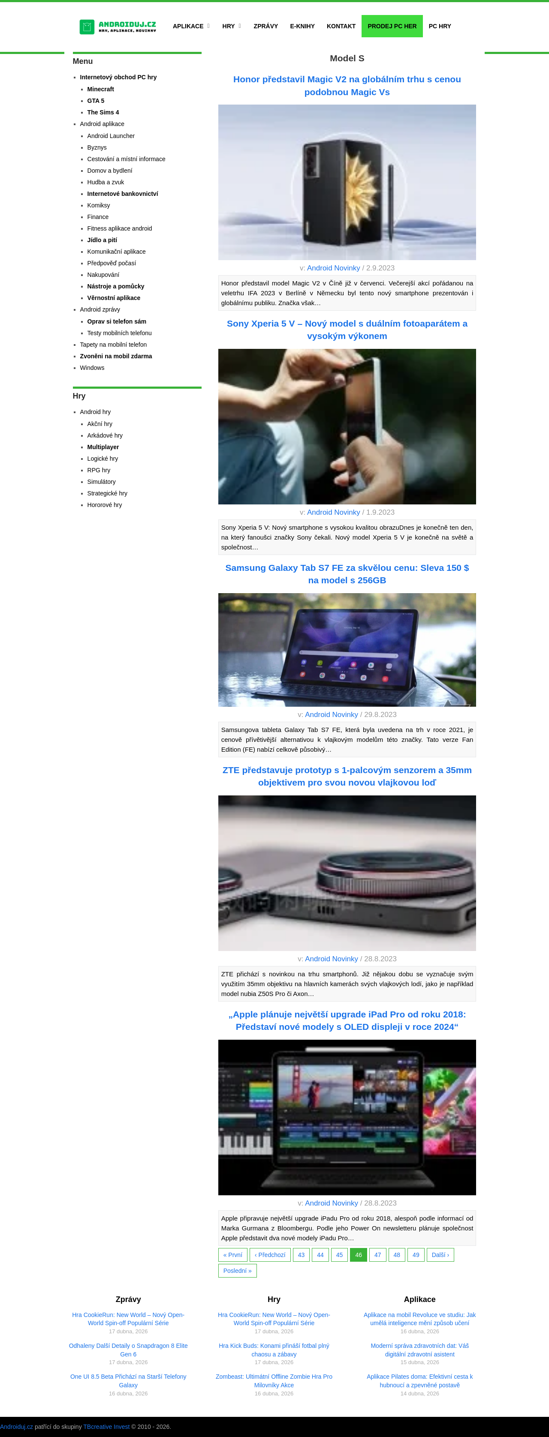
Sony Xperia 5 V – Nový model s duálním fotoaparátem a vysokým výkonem (347, 329)
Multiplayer (103, 447)
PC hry (440, 26)
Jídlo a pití (102, 240)
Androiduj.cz (16, 1426)
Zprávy (266, 26)
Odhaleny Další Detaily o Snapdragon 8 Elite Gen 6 (128, 1350)
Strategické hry (107, 493)
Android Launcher (111, 135)
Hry (229, 26)
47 (377, 1254)
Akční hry (99, 423)
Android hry (95, 411)
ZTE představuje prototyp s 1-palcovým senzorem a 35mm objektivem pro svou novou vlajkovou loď (347, 776)
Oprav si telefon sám (117, 321)
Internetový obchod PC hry (118, 77)
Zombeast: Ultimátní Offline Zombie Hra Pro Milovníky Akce (274, 1381)
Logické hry (102, 458)
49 (416, 1254)
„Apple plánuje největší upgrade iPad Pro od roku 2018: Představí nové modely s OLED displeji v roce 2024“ (347, 1020)
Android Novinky (333, 268)
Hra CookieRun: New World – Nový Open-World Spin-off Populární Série (128, 1319)
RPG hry (99, 470)
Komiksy (98, 205)
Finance (98, 216)
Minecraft (100, 89)
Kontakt (341, 26)
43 (301, 1254)
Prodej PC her (392, 26)
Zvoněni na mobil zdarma (116, 356)
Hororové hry (104, 504)
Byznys (97, 147)
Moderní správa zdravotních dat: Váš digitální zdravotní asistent (420, 1350)
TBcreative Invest (106, 1426)
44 (320, 1254)
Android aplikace (102, 123)
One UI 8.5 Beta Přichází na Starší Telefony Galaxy (128, 1381)
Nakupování (103, 274)
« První (232, 1254)
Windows (92, 367)
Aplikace (188, 26)
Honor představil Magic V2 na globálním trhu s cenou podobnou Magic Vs (347, 85)
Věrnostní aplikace (114, 297)
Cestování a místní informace (126, 159)
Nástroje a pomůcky (116, 286)
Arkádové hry (105, 435)
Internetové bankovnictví (122, 193)
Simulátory (101, 481)
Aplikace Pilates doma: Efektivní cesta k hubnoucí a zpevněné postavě (420, 1381)
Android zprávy (100, 309)
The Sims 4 (103, 112)
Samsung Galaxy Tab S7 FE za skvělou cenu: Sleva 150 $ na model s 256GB (347, 574)
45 (339, 1254)
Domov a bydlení (110, 170)
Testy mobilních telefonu (119, 333)
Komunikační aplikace (116, 251)
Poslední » (237, 1270)
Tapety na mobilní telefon (113, 344)
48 (397, 1254)
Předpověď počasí (111, 263)
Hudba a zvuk (105, 182)
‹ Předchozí (270, 1254)
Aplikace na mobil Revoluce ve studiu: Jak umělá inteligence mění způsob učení (420, 1319)
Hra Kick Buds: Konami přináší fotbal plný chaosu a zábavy (274, 1350)
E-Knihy (302, 26)
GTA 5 (96, 100)
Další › (440, 1254)
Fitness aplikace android (119, 228)
